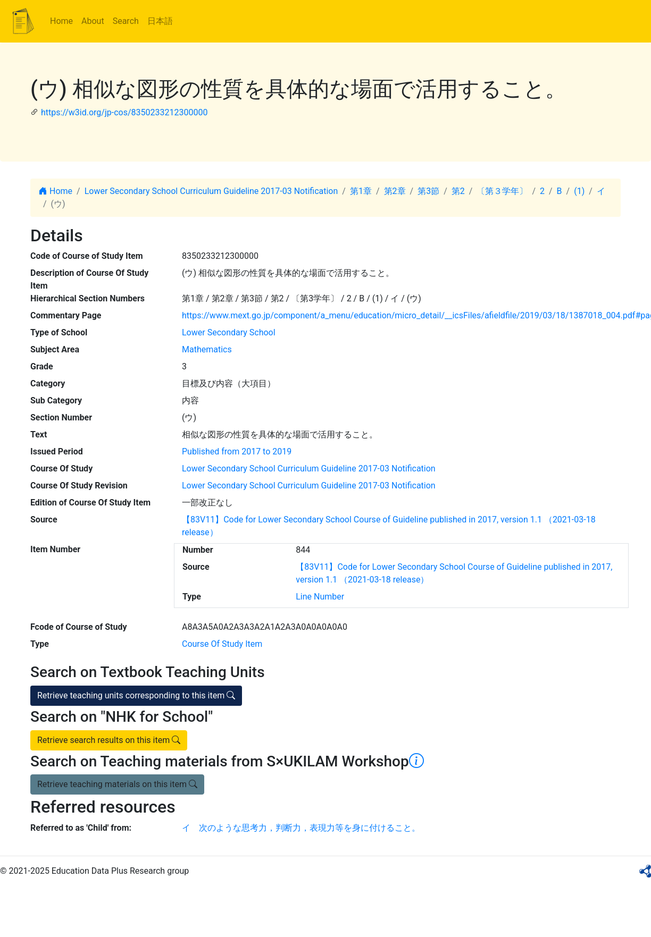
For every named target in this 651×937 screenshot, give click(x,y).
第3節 (428, 191)
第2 (458, 191)
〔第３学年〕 (502, 191)
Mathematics (207, 349)
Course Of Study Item (222, 644)
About (92, 21)
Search (126, 21)
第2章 (395, 191)
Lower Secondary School (229, 332)
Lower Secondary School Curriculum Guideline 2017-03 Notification (211, 191)
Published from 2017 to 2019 (236, 451)
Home (61, 21)
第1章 (361, 191)
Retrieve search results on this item (108, 740)
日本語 (160, 21)
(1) (579, 191)
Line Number (320, 597)
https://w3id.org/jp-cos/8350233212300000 (124, 112)
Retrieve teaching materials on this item (117, 784)
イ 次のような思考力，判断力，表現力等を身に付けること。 (301, 828)
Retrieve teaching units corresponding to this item (136, 695)
